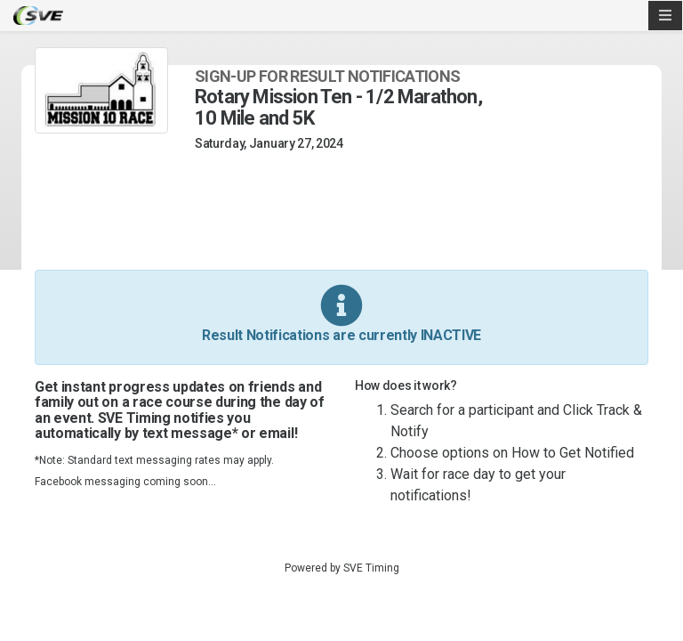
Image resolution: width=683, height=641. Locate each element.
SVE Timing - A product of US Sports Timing (38, 15)
